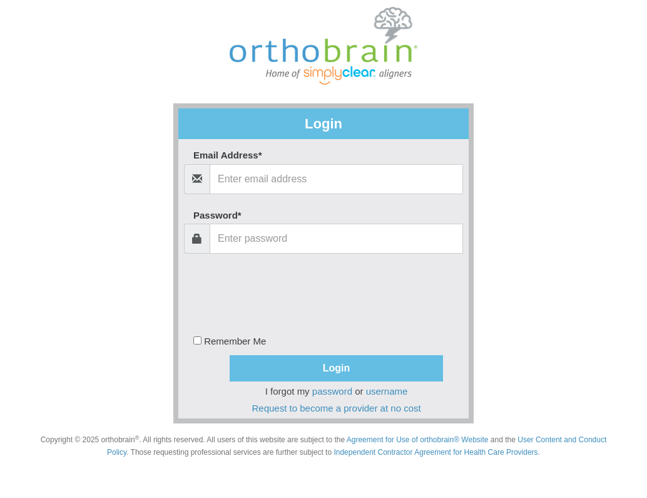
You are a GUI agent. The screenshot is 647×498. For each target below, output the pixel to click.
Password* (217, 215)
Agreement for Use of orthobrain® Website (418, 439)
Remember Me (229, 340)
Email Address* (227, 155)
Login (336, 368)
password (332, 391)
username (387, 391)
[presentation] (332, 291)
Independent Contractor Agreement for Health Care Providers (435, 452)
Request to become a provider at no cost (336, 408)
